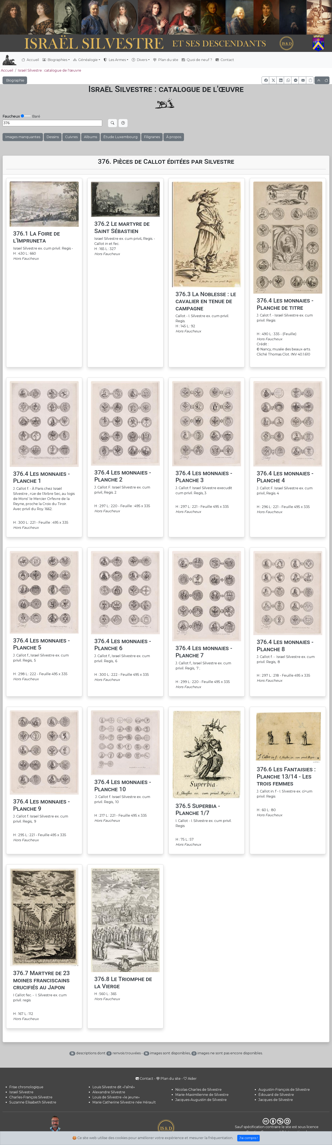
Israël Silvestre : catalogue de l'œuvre (49, 70)
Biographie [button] (14, 80)
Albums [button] (90, 137)
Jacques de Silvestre (275, 1100)
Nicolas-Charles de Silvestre (198, 1090)
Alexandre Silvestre (108, 1092)
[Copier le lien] (310, 80)
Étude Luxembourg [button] (120, 137)
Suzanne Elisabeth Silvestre (32, 1102)
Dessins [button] (53, 137)
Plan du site (165, 60)
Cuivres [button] (71, 137)
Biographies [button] (55, 60)
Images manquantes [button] (22, 137)
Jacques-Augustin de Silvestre (201, 1100)
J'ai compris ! (248, 1138)
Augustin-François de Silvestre (284, 1090)
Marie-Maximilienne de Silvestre (202, 1095)
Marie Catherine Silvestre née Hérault (124, 1102)
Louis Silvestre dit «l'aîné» (113, 1087)
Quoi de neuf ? (197, 60)
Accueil (30, 60)
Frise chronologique (26, 1087)
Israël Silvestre (21, 1092)
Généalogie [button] (85, 60)
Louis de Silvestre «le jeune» (116, 1097)
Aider (190, 1079)
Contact (224, 60)
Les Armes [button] (115, 60)
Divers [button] (139, 60)
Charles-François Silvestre (30, 1097)
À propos (173, 137)
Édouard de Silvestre (276, 1095)
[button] (265, 80)
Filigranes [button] (152, 137)
